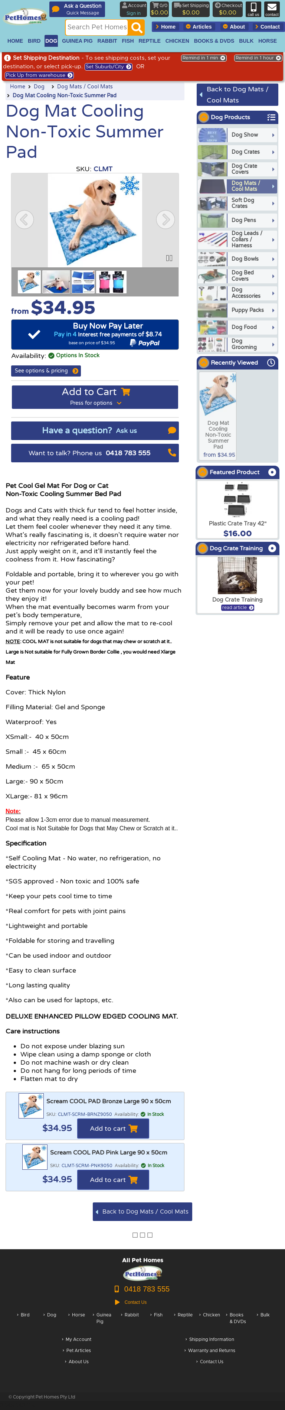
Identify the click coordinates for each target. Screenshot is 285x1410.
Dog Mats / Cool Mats (85, 87)
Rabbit (130, 1322)
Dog (39, 87)
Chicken (209, 1322)
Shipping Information (210, 1340)
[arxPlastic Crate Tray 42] (237, 509)
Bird (23, 1322)
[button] (24, 219)
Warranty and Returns (209, 1351)
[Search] (136, 29)
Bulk (263, 1322)
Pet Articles (77, 1351)
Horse (76, 1322)
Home (17, 87)
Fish (156, 1322)
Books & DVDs (236, 1322)
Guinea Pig (102, 1322)
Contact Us (209, 1362)
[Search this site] (97, 27)
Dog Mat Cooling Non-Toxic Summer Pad (65, 96)
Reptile (183, 1322)
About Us (77, 1362)
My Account (76, 1340)
